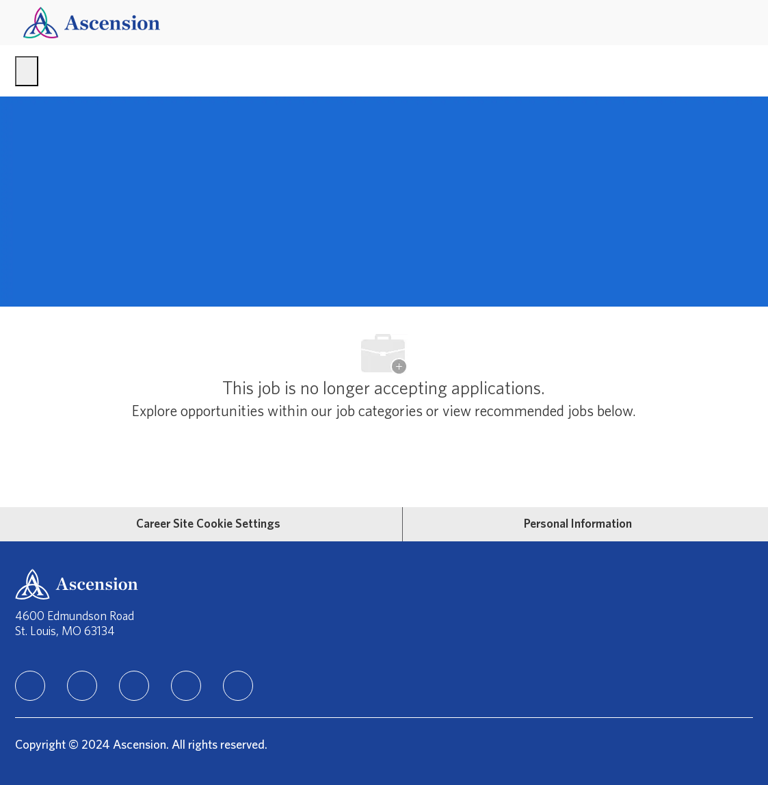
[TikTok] (186, 686)
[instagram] (134, 686)
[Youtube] (238, 686)
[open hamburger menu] (26, 71)
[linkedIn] (30, 686)
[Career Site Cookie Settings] (208, 524)
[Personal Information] (578, 524)
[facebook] (82, 686)
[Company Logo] (91, 22)
